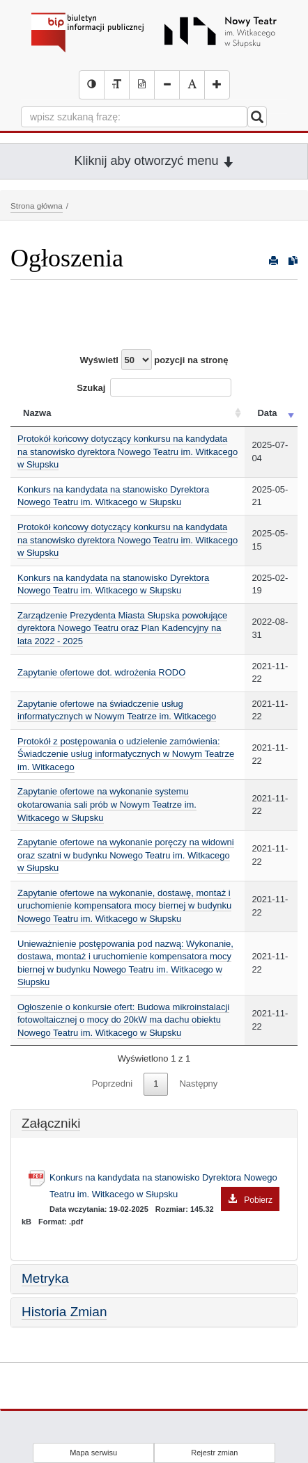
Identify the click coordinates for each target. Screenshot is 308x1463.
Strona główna (36, 205)
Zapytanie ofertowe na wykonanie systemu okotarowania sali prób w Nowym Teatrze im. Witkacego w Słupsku (107, 804)
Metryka (45, 1278)
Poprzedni (112, 1083)
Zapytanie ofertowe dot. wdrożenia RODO (101, 672)
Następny (198, 1083)
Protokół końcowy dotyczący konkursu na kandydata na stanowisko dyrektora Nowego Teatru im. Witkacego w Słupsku (127, 451)
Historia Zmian (64, 1311)
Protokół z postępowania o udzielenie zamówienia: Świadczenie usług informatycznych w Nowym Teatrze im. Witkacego (125, 754)
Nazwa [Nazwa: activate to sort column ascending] (37, 413)
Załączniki (51, 1123)
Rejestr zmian (214, 1452)
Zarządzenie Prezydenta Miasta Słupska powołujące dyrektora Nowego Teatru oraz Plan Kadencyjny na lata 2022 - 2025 (122, 628)
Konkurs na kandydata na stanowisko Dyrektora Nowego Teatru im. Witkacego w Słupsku (113, 496)
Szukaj (154, 387)
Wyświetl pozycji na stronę (154, 359)
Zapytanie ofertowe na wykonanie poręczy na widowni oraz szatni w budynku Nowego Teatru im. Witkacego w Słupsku (125, 855)
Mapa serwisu (93, 1452)
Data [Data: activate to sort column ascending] (267, 413)
